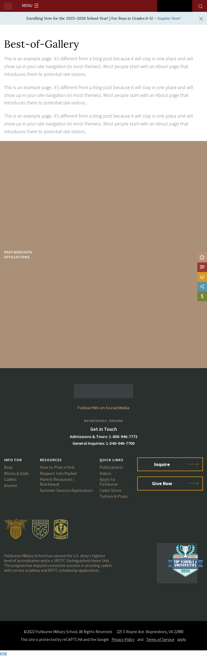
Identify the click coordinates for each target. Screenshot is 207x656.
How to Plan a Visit (57, 467)
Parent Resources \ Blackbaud (57, 482)
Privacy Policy (123, 639)
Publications (111, 467)
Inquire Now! (169, 18)
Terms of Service (160, 639)
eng (3, 653)
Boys (8, 467)
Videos (105, 473)
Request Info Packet (58, 473)
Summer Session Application (66, 490)
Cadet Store (110, 490)
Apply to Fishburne (108, 482)
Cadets (10, 479)
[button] (103, 653)
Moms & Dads (16, 473)
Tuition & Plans (113, 496)
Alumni (10, 485)
